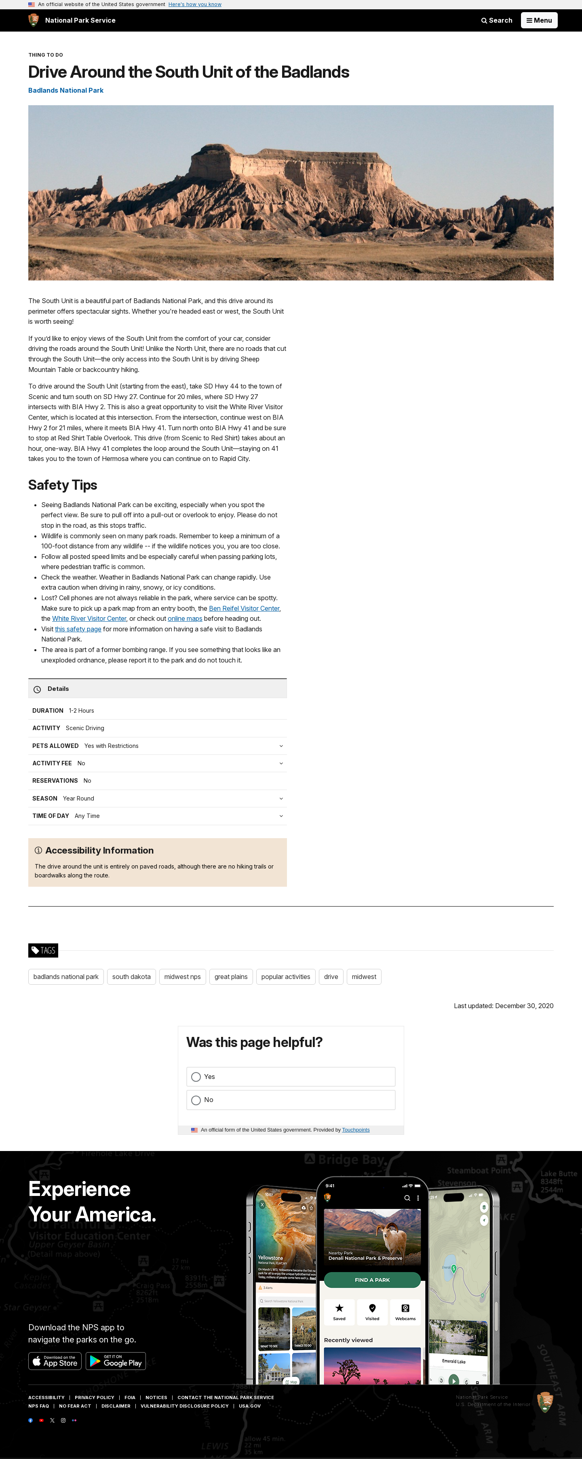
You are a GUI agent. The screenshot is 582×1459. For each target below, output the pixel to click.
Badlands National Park (65, 90)
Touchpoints (356, 1130)
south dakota (131, 977)
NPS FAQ (38, 1406)
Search (496, 20)
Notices (156, 1397)
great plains (231, 977)
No (208, 1100)
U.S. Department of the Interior (493, 1404)
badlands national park (66, 977)
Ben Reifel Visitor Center (244, 608)
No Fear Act (75, 1406)
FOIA (129, 1397)
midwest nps (182, 977)
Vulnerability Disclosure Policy (185, 1406)
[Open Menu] (539, 20)
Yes (209, 1076)
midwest (364, 977)
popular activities (285, 977)
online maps (185, 618)
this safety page (78, 629)
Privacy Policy (94, 1397)
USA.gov (250, 1406)
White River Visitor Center (89, 618)
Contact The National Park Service (225, 1397)
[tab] (159, 763)
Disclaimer (116, 1406)
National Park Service (482, 1397)
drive (331, 977)
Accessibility (46, 1397)
